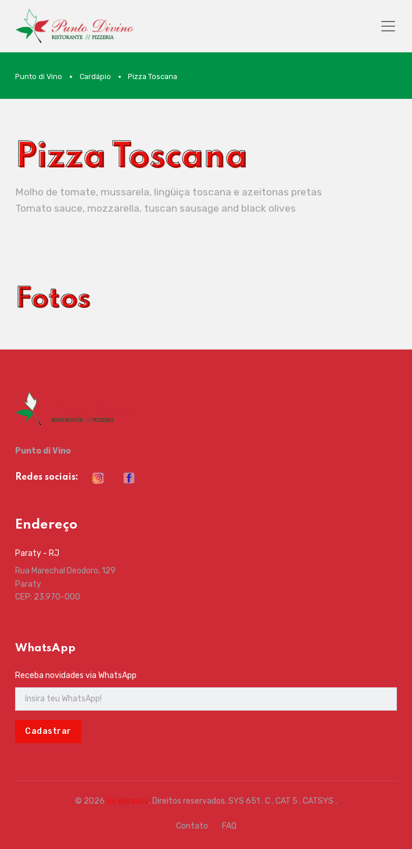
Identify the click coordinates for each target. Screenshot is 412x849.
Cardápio (95, 76)
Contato (192, 826)
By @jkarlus (127, 801)
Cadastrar (48, 731)
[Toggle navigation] (388, 26)
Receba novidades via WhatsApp (76, 675)
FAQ (229, 826)
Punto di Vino (38, 76)
